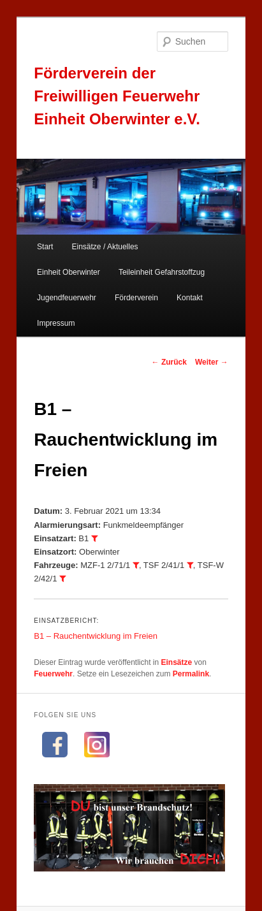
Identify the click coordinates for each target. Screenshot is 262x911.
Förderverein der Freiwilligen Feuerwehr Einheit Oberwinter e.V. (117, 96)
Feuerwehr (53, 673)
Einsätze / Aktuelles (105, 246)
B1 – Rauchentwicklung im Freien (95, 636)
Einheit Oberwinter (68, 272)
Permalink (191, 673)
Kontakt (190, 297)
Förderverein (136, 297)
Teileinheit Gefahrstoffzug (162, 272)
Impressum (56, 323)
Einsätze (177, 662)
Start (45, 246)
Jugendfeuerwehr (66, 297)
